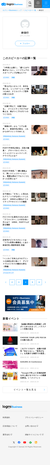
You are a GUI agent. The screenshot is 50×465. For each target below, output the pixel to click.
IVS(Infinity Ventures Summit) (14, 136)
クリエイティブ (8, 273)
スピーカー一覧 (30, 10)
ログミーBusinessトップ (12, 10)
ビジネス (6, 77)
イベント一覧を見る (25, 390)
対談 (13, 77)
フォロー (25, 43)
